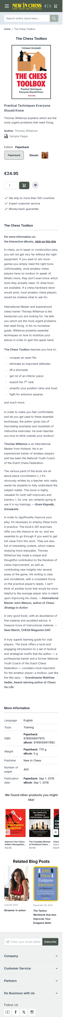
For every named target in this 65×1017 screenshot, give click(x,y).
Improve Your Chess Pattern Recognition (15, 843)
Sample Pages (19, 136)
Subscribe (50, 941)
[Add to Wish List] (35, 185)
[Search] (54, 18)
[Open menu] (7, 6)
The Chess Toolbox (24, 29)
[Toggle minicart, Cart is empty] (55, 6)
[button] (31, 956)
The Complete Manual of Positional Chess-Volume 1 (39, 843)
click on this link (45, 241)
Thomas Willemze (26, 130)
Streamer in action (15, 910)
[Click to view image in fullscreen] (31, 72)
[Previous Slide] (7, 832)
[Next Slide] (55, 832)
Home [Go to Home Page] (7, 29)
